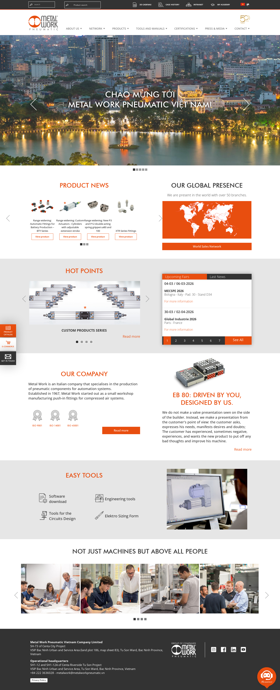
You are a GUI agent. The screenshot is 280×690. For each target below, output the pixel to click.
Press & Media (215, 28)
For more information (178, 301)
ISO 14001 (55, 425)
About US (72, 28)
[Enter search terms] (41, 5)
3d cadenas (140, 4)
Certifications (184, 28)
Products (119, 28)
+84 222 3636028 (42, 673)
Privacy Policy (39, 680)
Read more (131, 336)
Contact (241, 28)
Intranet (193, 4)
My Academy (219, 4)
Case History (167, 4)
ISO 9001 (37, 425)
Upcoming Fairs (177, 276)
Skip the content (15, 6)
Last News (217, 276)
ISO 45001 (73, 425)
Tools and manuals (150, 28)
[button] (134, 169)
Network (95, 28)
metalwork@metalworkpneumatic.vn (80, 673)
